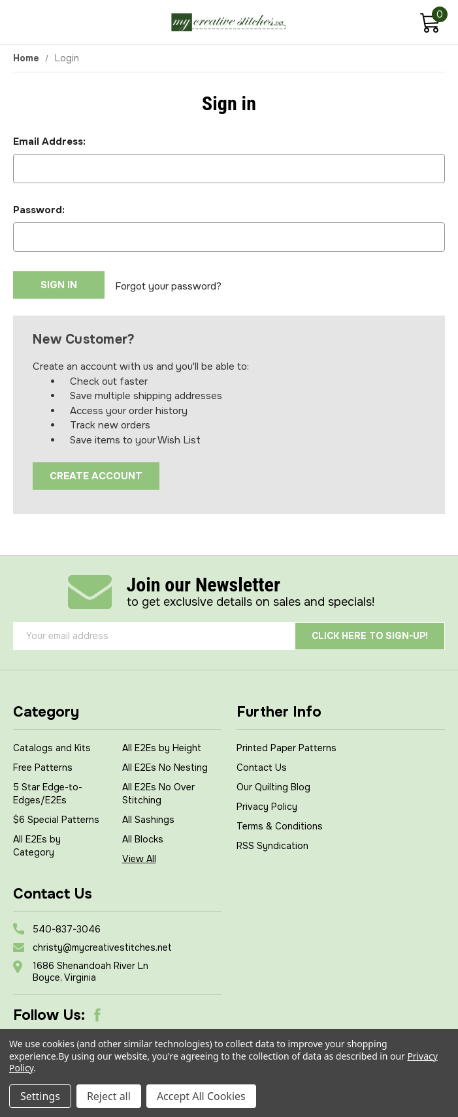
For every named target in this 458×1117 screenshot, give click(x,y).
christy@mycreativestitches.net (102, 945)
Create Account (96, 474)
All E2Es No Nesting (165, 765)
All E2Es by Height (161, 746)
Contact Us (262, 765)
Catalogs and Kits (52, 746)
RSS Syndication (272, 844)
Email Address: (49, 141)
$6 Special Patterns (56, 818)
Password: (39, 209)
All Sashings (148, 818)
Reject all (109, 1096)
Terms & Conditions (280, 824)
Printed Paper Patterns (286, 746)
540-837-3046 (67, 927)
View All (139, 857)
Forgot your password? (168, 284)
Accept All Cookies (201, 1096)
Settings (40, 1096)
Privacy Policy (267, 805)
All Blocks (142, 837)
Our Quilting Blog (273, 785)
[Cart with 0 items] (429, 24)
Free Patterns (43, 765)
